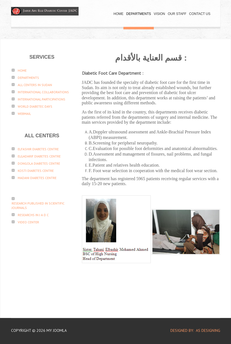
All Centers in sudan (35, 85)
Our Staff (177, 14)
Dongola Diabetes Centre (39, 163)
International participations (41, 99)
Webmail (24, 114)
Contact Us (200, 14)
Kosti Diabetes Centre (36, 171)
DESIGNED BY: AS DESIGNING (193, 330)
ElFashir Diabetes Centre (38, 149)
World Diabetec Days (35, 106)
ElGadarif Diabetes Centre (39, 156)
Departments (138, 14)
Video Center (28, 222)
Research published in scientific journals (38, 205)
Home (118, 14)
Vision (159, 14)
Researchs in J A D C (33, 215)
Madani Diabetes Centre (37, 178)
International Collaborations (43, 92)
